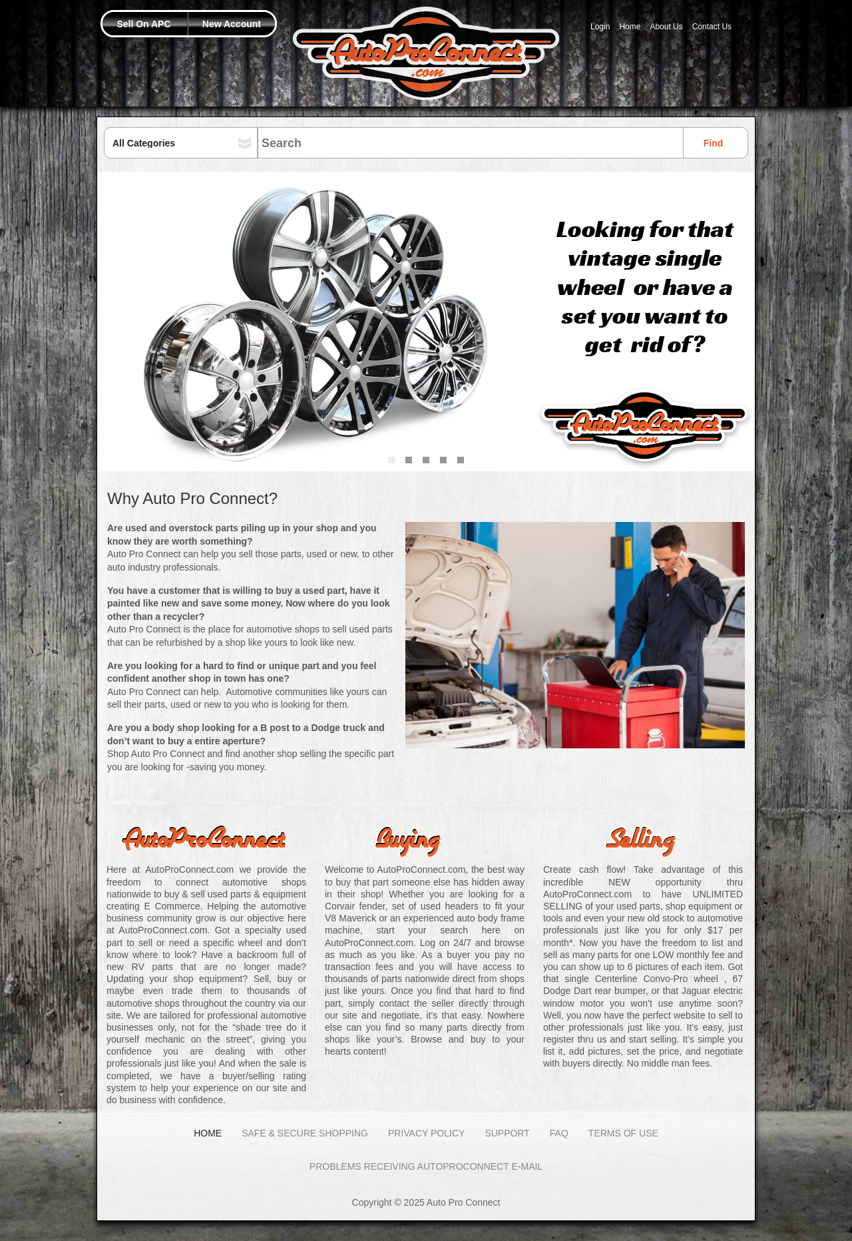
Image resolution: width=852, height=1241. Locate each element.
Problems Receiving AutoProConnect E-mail (426, 1166)
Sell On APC (143, 24)
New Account (231, 24)
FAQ (559, 1133)
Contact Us (712, 26)
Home (629, 26)
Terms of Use (623, 1133)
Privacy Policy (426, 1133)
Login (600, 26)
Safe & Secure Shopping (305, 1133)
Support (507, 1133)
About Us (666, 26)
